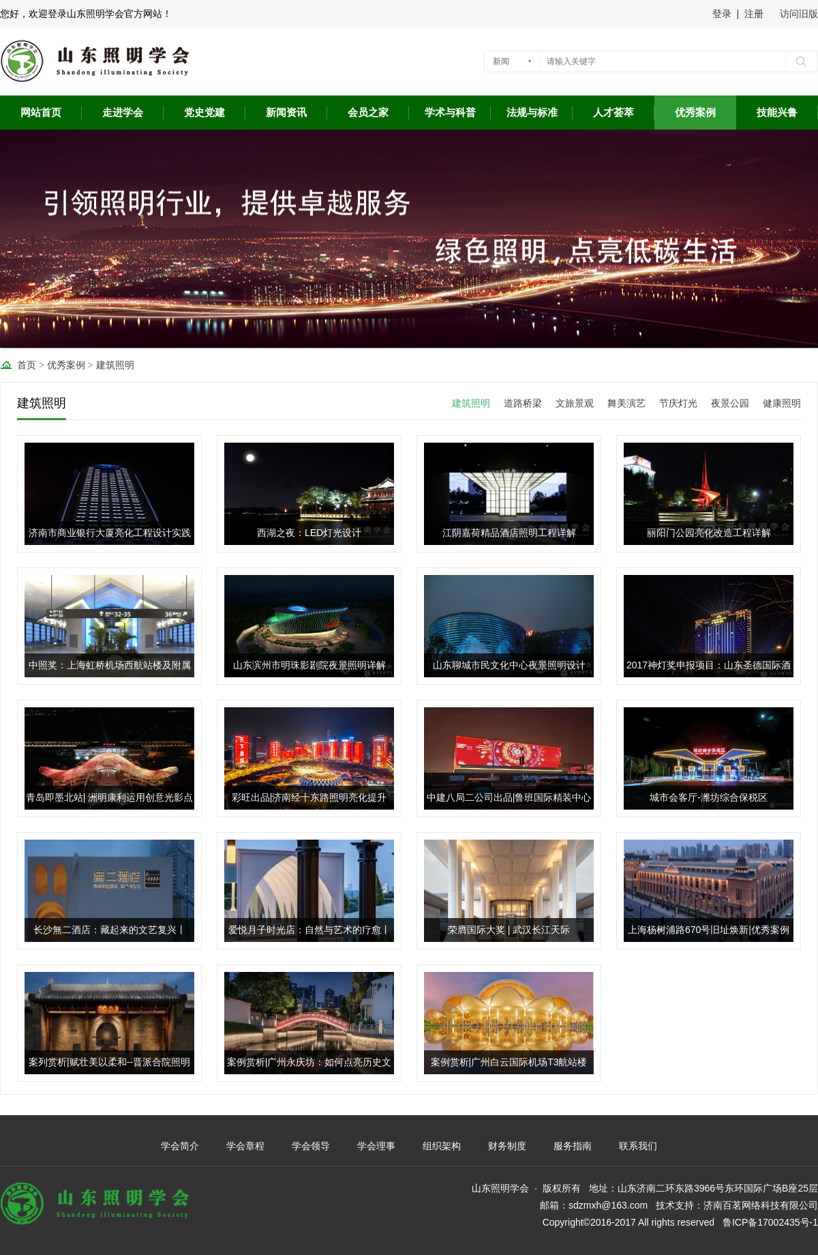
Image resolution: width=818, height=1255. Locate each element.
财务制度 (507, 1145)
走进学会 (122, 112)
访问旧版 (799, 13)
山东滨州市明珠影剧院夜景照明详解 (309, 665)
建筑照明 (115, 364)
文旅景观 (575, 403)
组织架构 (442, 1145)
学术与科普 (450, 112)
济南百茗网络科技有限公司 (760, 1205)
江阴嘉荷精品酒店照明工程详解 (509, 532)
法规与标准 (532, 112)
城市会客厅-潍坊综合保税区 (709, 797)
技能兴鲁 (777, 112)
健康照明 (782, 403)
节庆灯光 (678, 403)
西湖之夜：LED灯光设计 (309, 532)
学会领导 (311, 1145)
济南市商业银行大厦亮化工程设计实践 (110, 532)
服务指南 (573, 1145)
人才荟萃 (613, 112)
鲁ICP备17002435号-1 (770, 1222)
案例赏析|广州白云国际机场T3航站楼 (509, 1062)
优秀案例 (695, 112)
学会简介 (180, 1145)
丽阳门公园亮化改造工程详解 (709, 532)
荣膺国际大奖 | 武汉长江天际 (509, 929)
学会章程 (245, 1145)
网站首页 (40, 112)
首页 (26, 364)
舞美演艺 (626, 403)
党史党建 (204, 112)
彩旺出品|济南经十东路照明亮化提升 (309, 797)
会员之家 (368, 112)
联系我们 (638, 1145)
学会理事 (376, 1145)
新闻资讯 (286, 112)
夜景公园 (730, 403)
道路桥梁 (523, 403)
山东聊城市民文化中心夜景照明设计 (509, 665)
